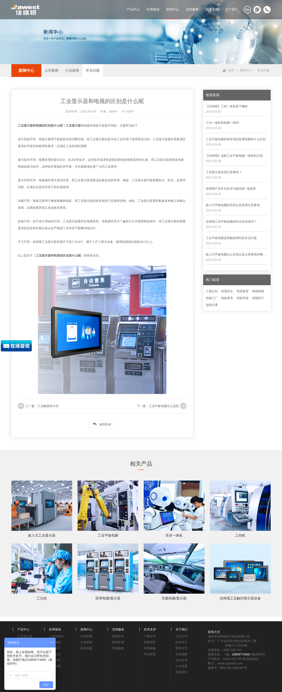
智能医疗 (258, 298)
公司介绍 (181, 636)
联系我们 (181, 672)
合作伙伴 (181, 660)
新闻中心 (172, 9)
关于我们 (231, 9)
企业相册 (181, 654)
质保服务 (118, 648)
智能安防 (55, 660)
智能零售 (227, 298)
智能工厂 (212, 298)
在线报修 (150, 648)
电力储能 (55, 642)
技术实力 (181, 642)
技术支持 (212, 9)
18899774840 (241, 654)
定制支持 (118, 636)
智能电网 (258, 291)
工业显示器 (24, 636)
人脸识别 (212, 291)
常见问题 (93, 70)
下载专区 (150, 636)
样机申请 (118, 642)
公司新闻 (51, 70)
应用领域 (152, 9)
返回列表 (102, 424)
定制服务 (192, 9)
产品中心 (133, 9)
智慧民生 (227, 291)
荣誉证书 (181, 648)
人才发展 (181, 666)
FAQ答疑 (150, 654)
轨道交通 (55, 666)
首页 (231, 70)
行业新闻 (72, 70)
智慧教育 (243, 291)
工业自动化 (56, 636)
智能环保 (243, 298)
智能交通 (212, 305)
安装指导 (150, 642)
